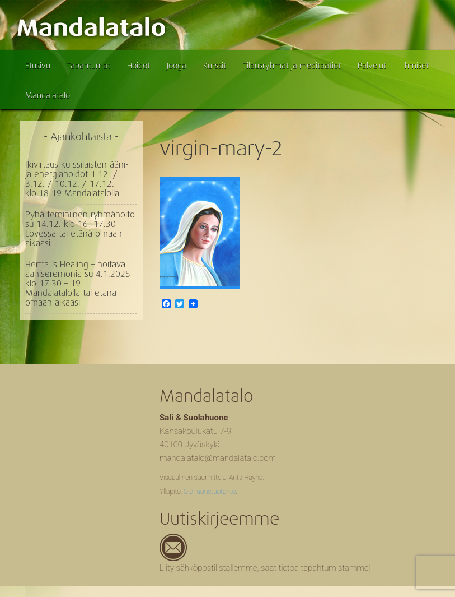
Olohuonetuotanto (210, 492)
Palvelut (372, 66)
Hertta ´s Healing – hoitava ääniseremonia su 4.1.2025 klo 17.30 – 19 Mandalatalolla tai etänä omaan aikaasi (77, 283)
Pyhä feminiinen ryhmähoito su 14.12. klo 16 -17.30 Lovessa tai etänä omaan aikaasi (80, 229)
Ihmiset (416, 66)
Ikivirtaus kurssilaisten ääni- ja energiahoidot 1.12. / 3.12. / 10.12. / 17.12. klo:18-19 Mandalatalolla (77, 179)
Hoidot (138, 66)
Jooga (176, 66)
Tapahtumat (88, 66)
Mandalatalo (47, 95)
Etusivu (37, 66)
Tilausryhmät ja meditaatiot (292, 66)
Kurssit (214, 66)
